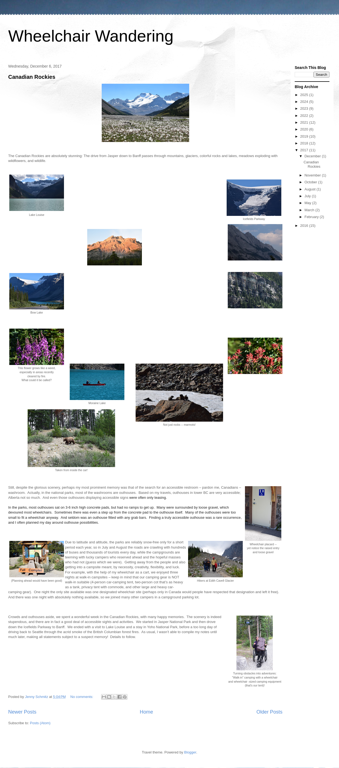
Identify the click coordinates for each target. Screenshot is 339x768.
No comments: (82, 697)
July (308, 196)
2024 (304, 102)
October (311, 182)
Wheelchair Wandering (91, 36)
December (313, 156)
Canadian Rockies (31, 77)
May (308, 203)
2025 (304, 95)
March (310, 210)
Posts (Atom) (40, 723)
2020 (304, 129)
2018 (304, 143)
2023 (304, 108)
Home (146, 712)
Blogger (190, 752)
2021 (304, 122)
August (311, 189)
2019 (304, 136)
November (313, 175)
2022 (304, 116)
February (312, 217)
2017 (304, 150)
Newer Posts (22, 712)
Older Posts (269, 712)
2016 (304, 226)
